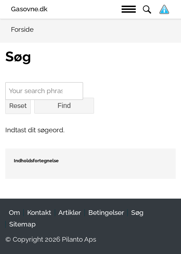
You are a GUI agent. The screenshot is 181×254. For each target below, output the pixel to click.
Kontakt (39, 212)
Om (14, 212)
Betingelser (106, 212)
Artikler (69, 212)
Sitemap (22, 224)
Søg (137, 212)
